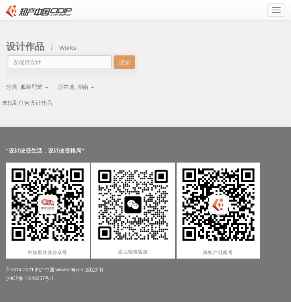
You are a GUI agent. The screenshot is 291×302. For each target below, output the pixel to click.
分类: (27, 87)
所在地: (76, 87)
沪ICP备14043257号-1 (30, 278)
